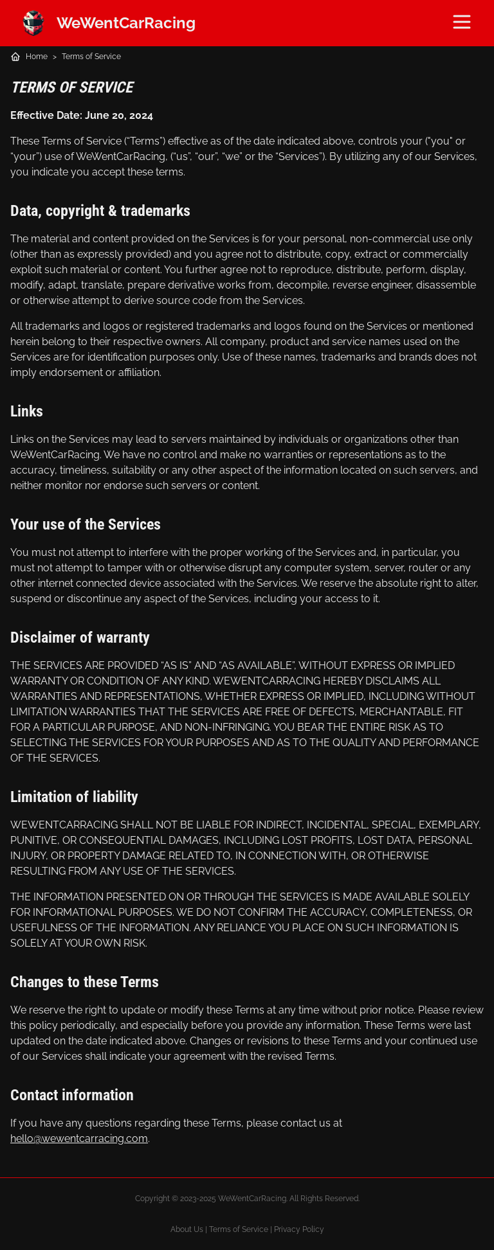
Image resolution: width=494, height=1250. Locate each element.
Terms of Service (91, 56)
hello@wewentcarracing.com (79, 1138)
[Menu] (461, 21)
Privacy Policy (299, 1229)
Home (37, 56)
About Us (186, 1229)
